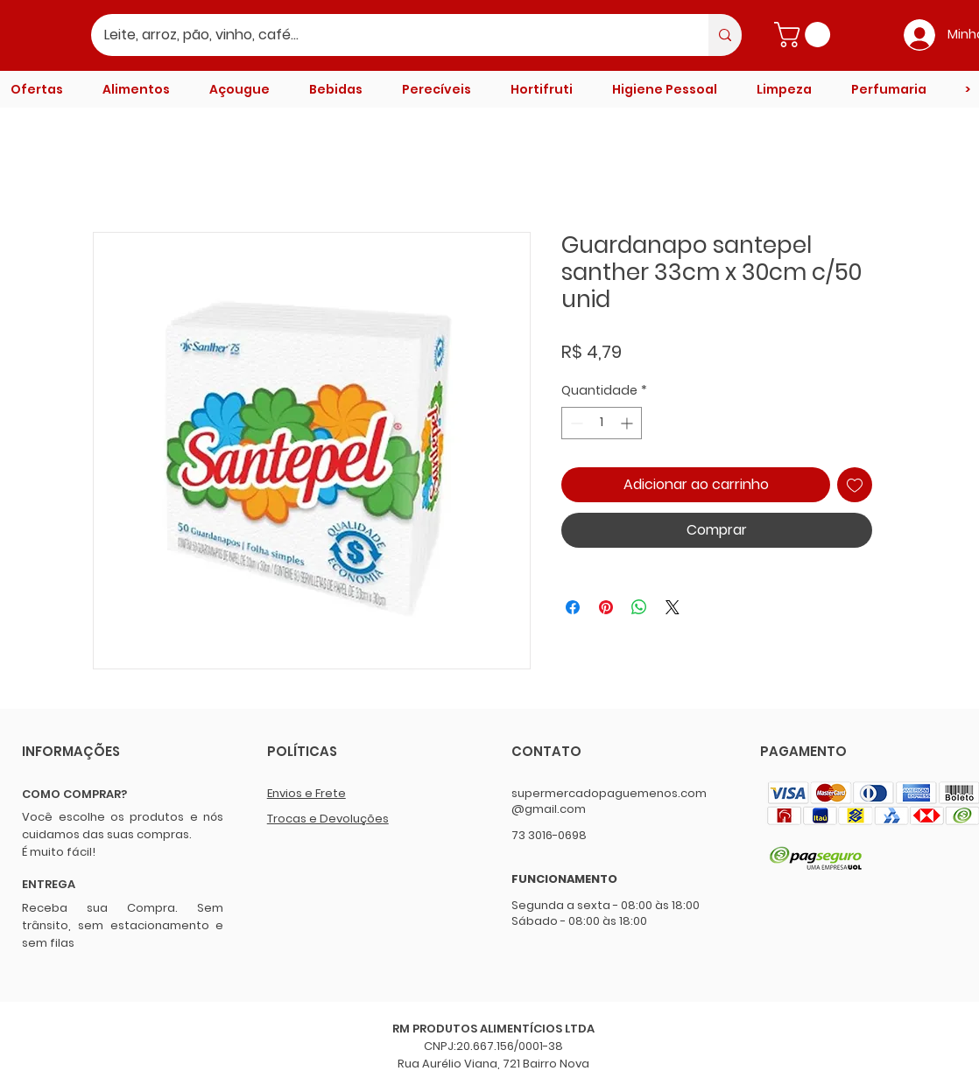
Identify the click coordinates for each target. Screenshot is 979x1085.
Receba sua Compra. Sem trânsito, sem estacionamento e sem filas (122, 925)
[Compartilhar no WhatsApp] (639, 607)
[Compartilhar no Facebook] (572, 607)
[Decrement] (575, 423)
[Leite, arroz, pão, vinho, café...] (388, 35)
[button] (805, 34)
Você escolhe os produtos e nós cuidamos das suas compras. (122, 825)
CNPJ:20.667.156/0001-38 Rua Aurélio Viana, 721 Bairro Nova (493, 1055)
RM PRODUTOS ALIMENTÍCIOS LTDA (493, 1028)
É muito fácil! (58, 852)
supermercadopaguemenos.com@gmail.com (609, 801)
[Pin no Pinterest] (605, 607)
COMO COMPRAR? (74, 794)
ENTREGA (48, 884)
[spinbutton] (601, 423)
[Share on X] (672, 607)
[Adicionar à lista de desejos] (854, 484)
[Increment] (628, 423)
